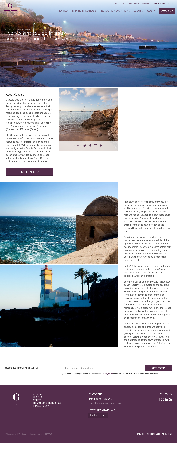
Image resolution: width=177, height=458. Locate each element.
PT (173, 4)
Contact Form (98, 415)
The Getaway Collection (9, 5)
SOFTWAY (48, 434)
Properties (39, 394)
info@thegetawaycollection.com (104, 403)
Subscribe (158, 368)
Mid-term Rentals (84, 10)
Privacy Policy (108, 374)
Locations (159, 3)
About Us (119, 3)
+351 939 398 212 (100, 399)
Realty (150, 10)
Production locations (115, 10)
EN (168, 4)
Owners (146, 3)
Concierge (133, 3)
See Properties (29, 171)
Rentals (63, 10)
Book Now (167, 10)
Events (138, 10)
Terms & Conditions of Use (47, 403)
